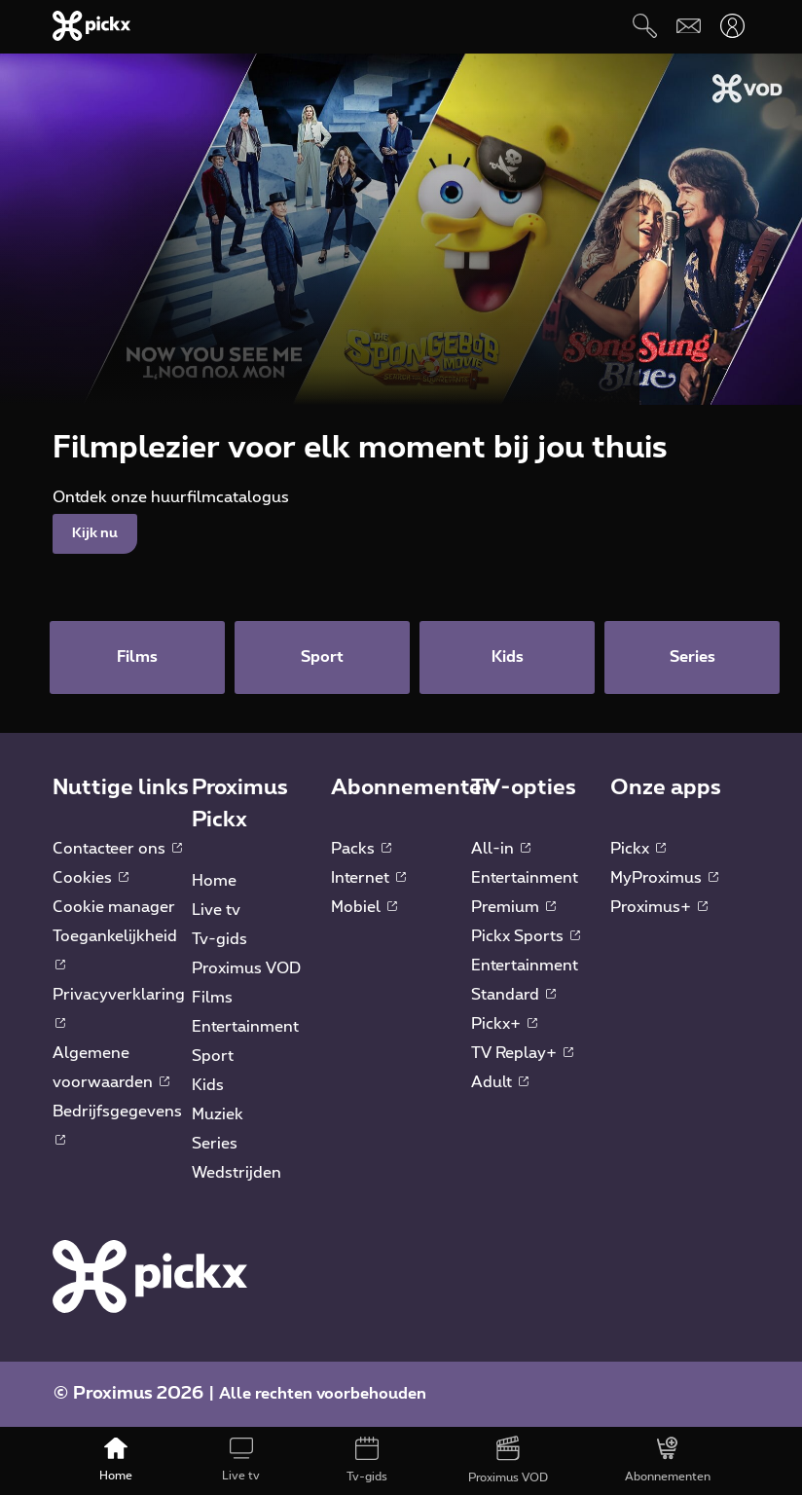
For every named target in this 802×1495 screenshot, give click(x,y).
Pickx (638, 849)
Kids (208, 1085)
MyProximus (664, 878)
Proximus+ (659, 907)
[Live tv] (241, 1461)
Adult (500, 1082)
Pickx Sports (525, 936)
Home (214, 881)
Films (212, 997)
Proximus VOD (246, 968)
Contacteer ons (117, 849)
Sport (213, 1056)
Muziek (217, 1114)
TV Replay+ (522, 1053)
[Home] (115, 1461)
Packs (361, 849)
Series (214, 1143)
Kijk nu (95, 533)
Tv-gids (219, 939)
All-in (500, 849)
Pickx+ (504, 1024)
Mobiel (364, 907)
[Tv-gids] (366, 1461)
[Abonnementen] (668, 1461)
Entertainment (245, 1027)
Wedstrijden (236, 1173)
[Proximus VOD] (508, 1461)
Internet (368, 878)
